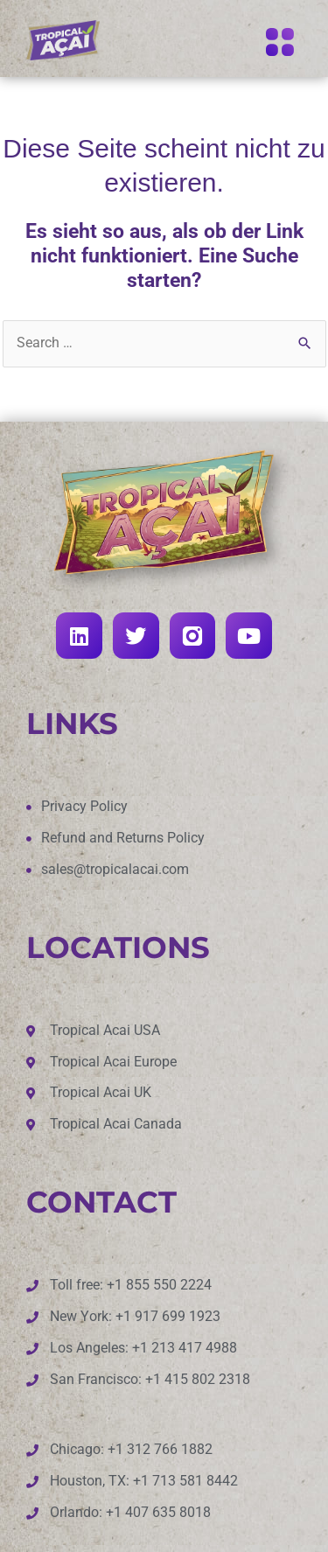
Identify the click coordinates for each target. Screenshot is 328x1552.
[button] (279, 43)
